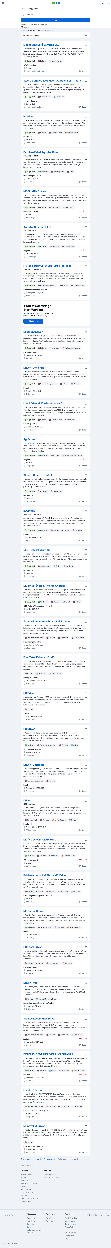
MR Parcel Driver (33, 913)
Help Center (31, 1221)
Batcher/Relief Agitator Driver (41, 152)
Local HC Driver (32, 1092)
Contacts (30, 1224)
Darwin (23, 1188)
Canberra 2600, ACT (28, 1204)
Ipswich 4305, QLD (27, 1194)
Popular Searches (71, 1218)
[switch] (86, 35)
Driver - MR (30, 984)
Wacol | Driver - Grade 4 (37, 477)
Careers (29, 1227)
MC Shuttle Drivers (34, 191)
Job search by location (52, 1179)
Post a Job (49, 1221)
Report (83, 71)
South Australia (26, 1191)
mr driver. (29, 513)
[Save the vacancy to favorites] (86, 45)
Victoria (23, 1179)
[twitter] (102, 1215)
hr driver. (28, 116)
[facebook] (89, 1215)
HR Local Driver (32, 949)
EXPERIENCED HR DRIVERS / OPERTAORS (48, 1056)
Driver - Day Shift (33, 369)
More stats (52, 30)
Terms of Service (71, 1224)
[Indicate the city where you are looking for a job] (55, 14)
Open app (105, 3)
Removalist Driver (34, 1128)
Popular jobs (48, 1176)
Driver (27, 802)
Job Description (70, 1233)
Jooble (16, 1243)
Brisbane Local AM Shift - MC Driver (45, 877)
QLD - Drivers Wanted (36, 552)
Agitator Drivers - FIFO (37, 227)
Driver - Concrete (33, 766)
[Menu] (3, 3)
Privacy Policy (69, 1227)
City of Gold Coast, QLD (29, 1201)
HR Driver (29, 695)
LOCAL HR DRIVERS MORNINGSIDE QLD (47, 266)
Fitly (66, 1239)
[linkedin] (108, 1215)
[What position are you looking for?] (55, 8)
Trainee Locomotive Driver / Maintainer (47, 623)
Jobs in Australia (70, 1221)
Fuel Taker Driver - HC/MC (39, 659)
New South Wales (27, 1176)
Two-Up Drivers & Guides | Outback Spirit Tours (52, 80)
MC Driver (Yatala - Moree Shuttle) (44, 587)
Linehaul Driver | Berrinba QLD (41, 44)
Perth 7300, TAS (27, 1198)
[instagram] (95, 1215)
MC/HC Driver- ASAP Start (39, 841)
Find (55, 20)
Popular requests (28, 1168)
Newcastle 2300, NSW (29, 1185)
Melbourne (24, 1182)
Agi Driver (29, 441)
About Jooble (31, 1218)
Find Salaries (69, 1236)
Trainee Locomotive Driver (39, 1020)
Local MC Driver (33, 334)
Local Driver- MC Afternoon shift (43, 405)
